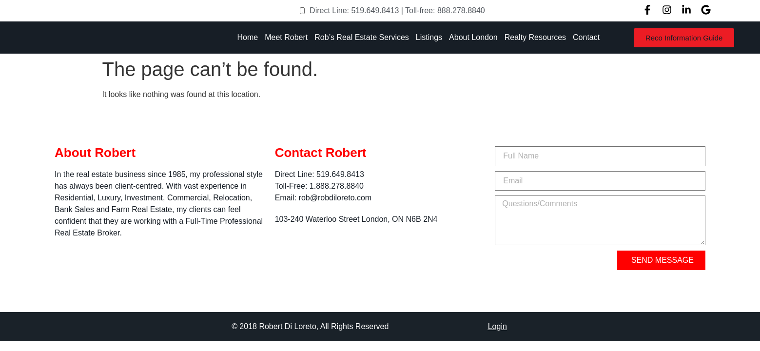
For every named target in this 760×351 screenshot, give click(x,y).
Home (247, 37)
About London (473, 37)
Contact (586, 37)
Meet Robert (286, 37)
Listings (429, 37)
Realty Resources (535, 37)
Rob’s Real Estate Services (361, 37)
